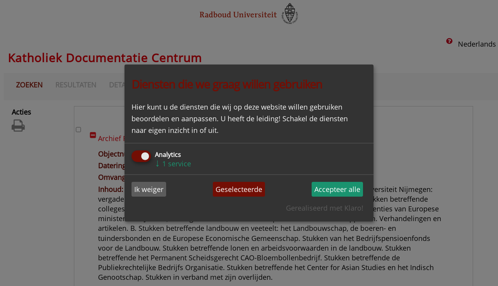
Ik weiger (148, 189)
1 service (173, 163)
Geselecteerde (239, 189)
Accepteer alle (337, 189)
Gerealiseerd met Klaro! (324, 208)
